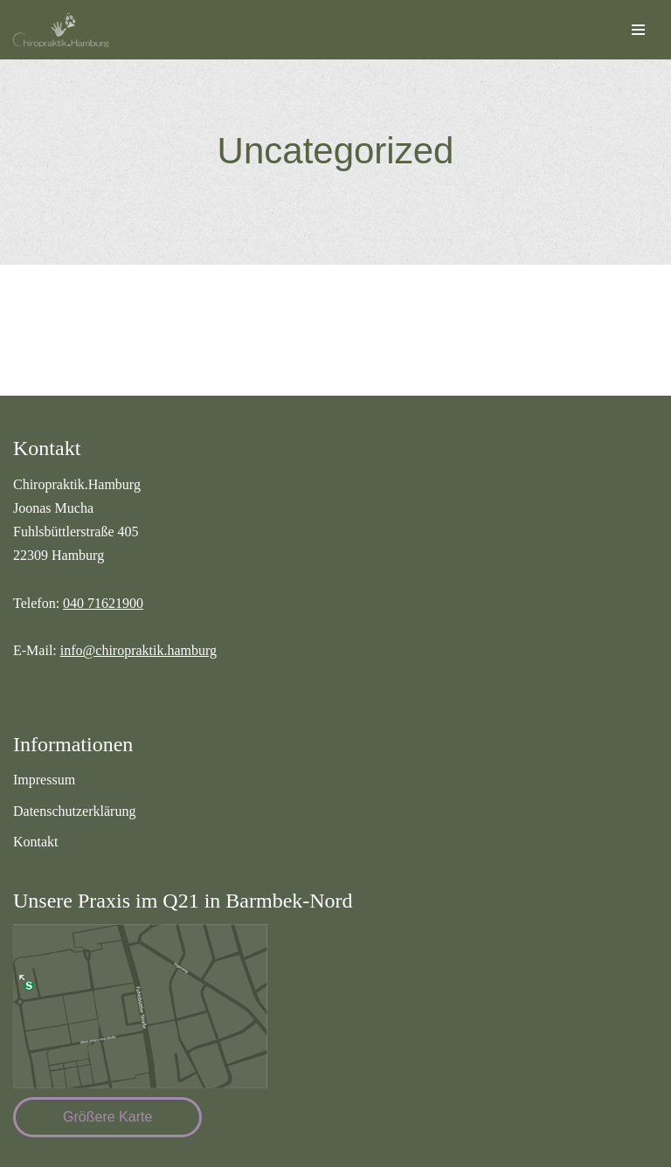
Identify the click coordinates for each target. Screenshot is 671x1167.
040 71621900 (103, 603)
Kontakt (36, 841)
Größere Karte (107, 1116)
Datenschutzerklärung (74, 811)
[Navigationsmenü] (638, 30)
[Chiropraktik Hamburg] (65, 29)
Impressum (44, 779)
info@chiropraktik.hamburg (138, 650)
